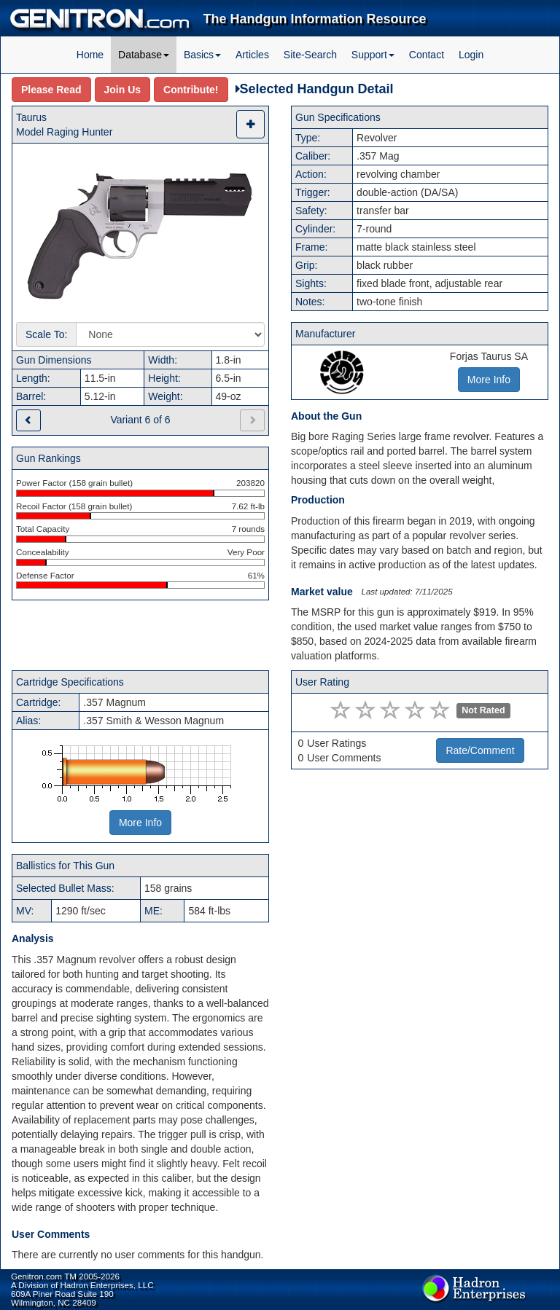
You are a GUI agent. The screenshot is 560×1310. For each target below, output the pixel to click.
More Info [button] (488, 379)
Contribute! (190, 89)
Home (90, 54)
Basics (202, 54)
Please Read (51, 89)
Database (143, 54)
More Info (140, 822)
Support (372, 54)
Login (471, 54)
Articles (252, 54)
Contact (426, 54)
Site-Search (310, 54)
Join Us (122, 89)
